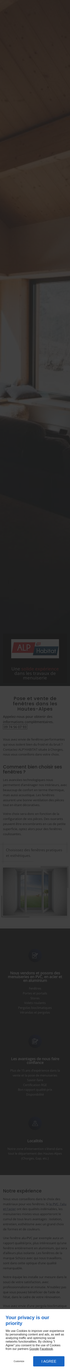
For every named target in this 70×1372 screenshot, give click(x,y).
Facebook (46, 1348)
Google (34, 1348)
